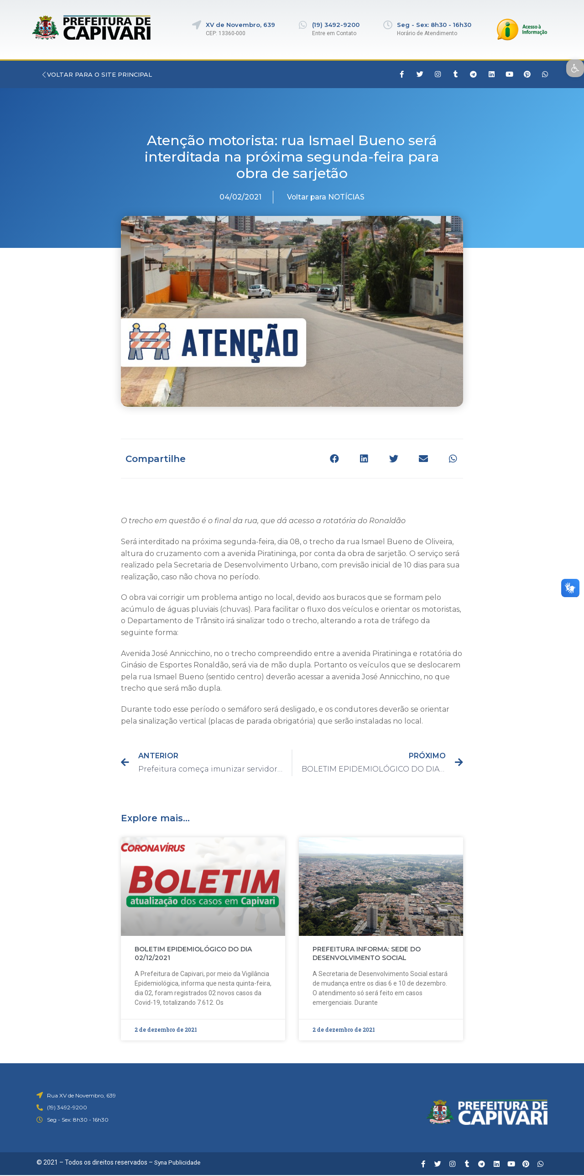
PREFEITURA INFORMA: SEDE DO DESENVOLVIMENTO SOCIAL (367, 953)
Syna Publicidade (178, 1162)
